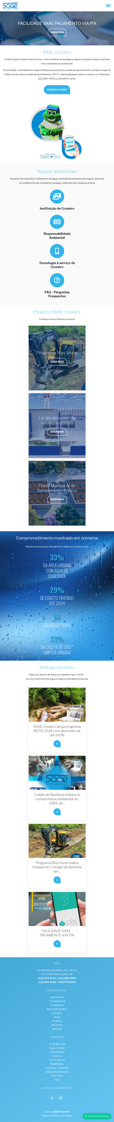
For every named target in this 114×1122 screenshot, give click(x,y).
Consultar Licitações (57, 1068)
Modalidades (57, 1064)
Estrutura (57, 1013)
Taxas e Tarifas (57, 1048)
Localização (57, 1005)
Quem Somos (57, 997)
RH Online (57, 1025)
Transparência (57, 1001)
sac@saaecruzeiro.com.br (79, 74)
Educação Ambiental (57, 1071)
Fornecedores (57, 1060)
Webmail (57, 1029)
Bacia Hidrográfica (57, 1009)
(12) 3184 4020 (67, 978)
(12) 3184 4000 (47, 982)
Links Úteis (57, 1075)
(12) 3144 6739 (47, 978)
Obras (57, 1017)
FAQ (57, 1079)
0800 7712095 (67, 982)
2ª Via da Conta (57, 1044)
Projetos (57, 1021)
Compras (57, 1056)
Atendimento (57, 1052)
